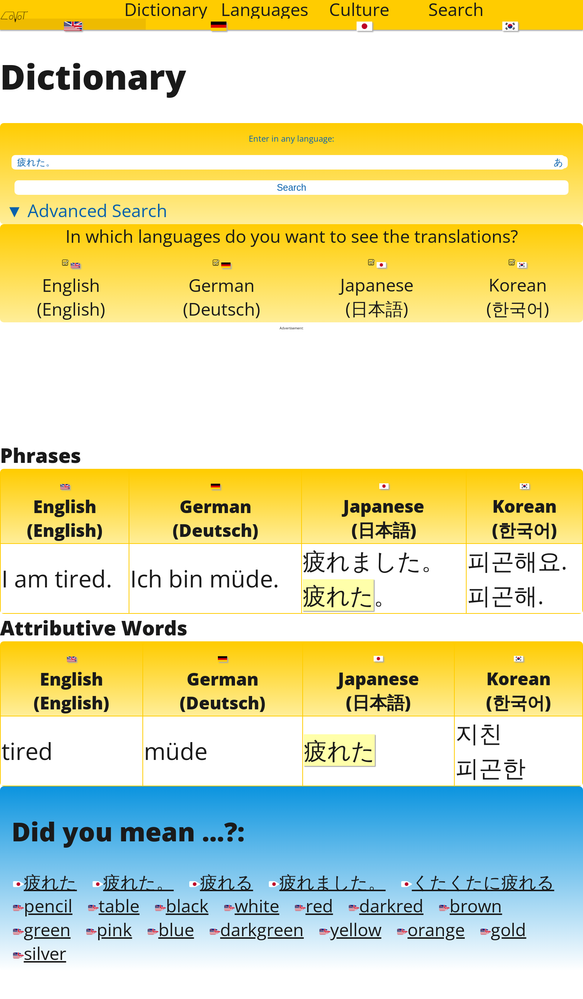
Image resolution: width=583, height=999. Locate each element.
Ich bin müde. (204, 632)
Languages (264, 9)
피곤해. (505, 648)
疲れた (49, 957)
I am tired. (56, 632)
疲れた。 (150, 957)
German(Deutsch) (221, 333)
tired (27, 810)
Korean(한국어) (517, 332)
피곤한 (490, 826)
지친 (478, 792)
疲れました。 (374, 614)
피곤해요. (517, 614)
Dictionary (165, 9)
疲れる (251, 957)
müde (175, 810)
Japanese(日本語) (377, 332)
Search (456, 9)
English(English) (71, 333)
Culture (359, 9)
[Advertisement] (291, 434)
